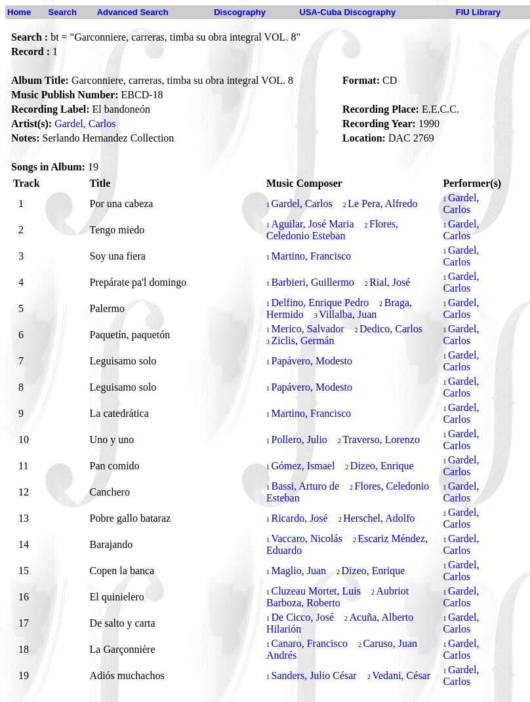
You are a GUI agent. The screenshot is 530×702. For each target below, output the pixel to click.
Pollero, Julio (299, 439)
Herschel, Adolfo (379, 518)
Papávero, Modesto (311, 360)
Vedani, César (401, 675)
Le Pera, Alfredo (382, 203)
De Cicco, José (302, 617)
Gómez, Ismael (303, 465)
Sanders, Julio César (313, 675)
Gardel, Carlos (84, 123)
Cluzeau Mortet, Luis (315, 590)
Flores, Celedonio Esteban (332, 229)
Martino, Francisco (311, 256)
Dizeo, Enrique (382, 465)
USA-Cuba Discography (348, 12)
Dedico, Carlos (390, 328)
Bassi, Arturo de (305, 486)
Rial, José (389, 282)
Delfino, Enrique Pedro (320, 302)
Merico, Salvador (307, 328)
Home (19, 12)
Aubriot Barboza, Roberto (337, 596)
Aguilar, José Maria (312, 223)
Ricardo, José (299, 518)
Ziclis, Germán (302, 340)
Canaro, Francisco (309, 643)
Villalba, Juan (348, 314)
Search (63, 12)
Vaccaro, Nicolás (306, 538)
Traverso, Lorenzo (381, 439)
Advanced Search (133, 12)
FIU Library (478, 12)
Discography (240, 12)
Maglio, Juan (298, 570)
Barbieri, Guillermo (312, 282)
